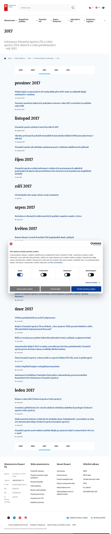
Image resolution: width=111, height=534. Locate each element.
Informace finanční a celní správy (43, 58)
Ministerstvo (9, 21)
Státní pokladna (36, 486)
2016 (56, 70)
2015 (68, 70)
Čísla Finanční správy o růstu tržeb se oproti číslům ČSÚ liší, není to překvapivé (53, 358)
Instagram (25, 518)
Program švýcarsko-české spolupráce (39, 476)
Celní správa (61, 471)
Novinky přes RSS (98, 518)
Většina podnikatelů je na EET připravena (35, 318)
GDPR (74, 525)
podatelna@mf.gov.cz (19, 484)
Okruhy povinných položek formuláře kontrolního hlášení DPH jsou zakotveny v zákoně (54, 137)
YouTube (20, 518)
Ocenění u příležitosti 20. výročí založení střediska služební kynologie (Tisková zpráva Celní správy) (53, 409)
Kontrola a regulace (90, 20)
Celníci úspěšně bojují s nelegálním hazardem (37, 366)
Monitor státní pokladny (38, 490)
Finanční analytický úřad (65, 479)
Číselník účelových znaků (91, 479)
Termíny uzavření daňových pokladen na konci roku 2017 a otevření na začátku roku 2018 (53, 104)
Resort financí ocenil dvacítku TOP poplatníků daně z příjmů (44, 237)
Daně (29, 58)
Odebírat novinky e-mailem (77, 518)
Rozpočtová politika (23, 20)
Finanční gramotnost (37, 494)
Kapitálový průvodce (37, 502)
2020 (21, 70)
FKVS (85, 483)
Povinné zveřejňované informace (18, 525)
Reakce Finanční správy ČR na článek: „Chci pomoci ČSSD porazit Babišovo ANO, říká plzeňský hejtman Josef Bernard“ (54, 327)
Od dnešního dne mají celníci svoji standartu (36, 195)
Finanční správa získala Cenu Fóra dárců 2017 (37, 127)
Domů (10, 58)
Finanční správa (62, 475)
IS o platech (87, 487)
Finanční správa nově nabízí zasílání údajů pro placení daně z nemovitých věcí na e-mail (54, 431)
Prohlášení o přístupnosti (37, 525)
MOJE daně (87, 475)
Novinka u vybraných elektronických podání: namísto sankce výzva (48, 216)
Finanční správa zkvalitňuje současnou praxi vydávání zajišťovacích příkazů (52, 147)
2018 (33, 70)
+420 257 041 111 (18, 480)
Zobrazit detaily (91, 282)
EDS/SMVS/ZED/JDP (90, 491)
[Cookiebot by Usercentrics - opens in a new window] (92, 243)
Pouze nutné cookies (25, 289)
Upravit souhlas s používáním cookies (58, 525)
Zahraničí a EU (75, 20)
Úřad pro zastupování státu (66, 483)
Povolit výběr (55, 289)
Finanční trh (42, 20)
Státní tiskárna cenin (63, 487)
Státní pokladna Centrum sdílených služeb (65, 493)
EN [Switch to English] (97, 7)
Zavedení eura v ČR (37, 498)
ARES (85, 471)
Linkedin (14, 518)
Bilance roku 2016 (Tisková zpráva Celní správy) (38, 399)
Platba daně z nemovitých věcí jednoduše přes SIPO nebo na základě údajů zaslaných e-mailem (50, 93)
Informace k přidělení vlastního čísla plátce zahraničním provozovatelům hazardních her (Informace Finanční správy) (51, 376)
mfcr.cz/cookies (56, 262)
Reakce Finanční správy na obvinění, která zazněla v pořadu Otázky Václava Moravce (51, 295)
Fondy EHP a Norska (37, 471)
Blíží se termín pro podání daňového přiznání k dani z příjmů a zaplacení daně (53, 338)
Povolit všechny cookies (86, 289)
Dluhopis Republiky (37, 482)
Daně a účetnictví (57, 20)
